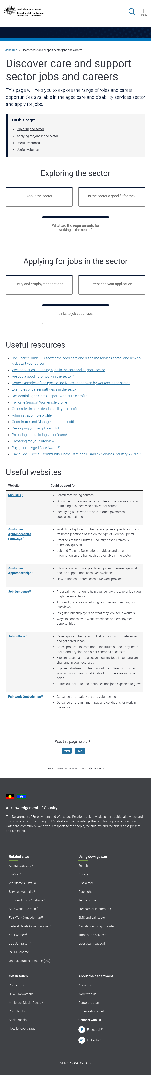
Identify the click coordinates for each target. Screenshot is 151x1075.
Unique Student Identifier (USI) (29, 961)
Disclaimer (85, 883)
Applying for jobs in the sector (37, 136)
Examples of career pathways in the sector (44, 389)
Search (83, 866)
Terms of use (87, 900)
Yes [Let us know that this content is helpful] (67, 751)
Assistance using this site (96, 926)
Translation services (92, 935)
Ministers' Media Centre (25, 1002)
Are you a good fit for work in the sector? (43, 376)
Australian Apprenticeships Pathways (19, 534)
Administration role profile (32, 415)
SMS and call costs (91, 917)
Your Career (17, 935)
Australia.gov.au (20, 866)
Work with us (87, 994)
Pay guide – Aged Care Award (35, 448)
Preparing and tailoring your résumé (39, 435)
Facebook (94, 1030)
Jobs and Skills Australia (26, 900)
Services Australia (21, 892)
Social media (18, 1020)
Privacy (83, 874)
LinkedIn (93, 1040)
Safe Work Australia (22, 909)
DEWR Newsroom (21, 994)
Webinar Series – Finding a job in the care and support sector (58, 370)
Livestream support (91, 943)
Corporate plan (88, 1002)
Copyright (85, 892)
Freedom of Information (94, 909)
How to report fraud (22, 1028)
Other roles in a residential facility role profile (45, 409)
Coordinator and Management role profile (44, 422)
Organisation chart (91, 1011)
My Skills (14, 495)
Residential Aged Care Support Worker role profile (49, 396)
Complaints (17, 1011)
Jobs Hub (11, 50)
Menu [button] (144, 15)
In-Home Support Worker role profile (39, 402)
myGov (14, 874)
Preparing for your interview (33, 441)
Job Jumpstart (18, 591)
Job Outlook (16, 636)
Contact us (16, 985)
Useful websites (28, 150)
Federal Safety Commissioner (29, 926)
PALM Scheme (19, 952)
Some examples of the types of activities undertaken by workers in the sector (71, 383)
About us (84, 985)
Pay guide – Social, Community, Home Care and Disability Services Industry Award (75, 454)
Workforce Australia (22, 883)
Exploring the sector (30, 129)
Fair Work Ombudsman (24, 697)
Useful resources (28, 143)
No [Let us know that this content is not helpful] (80, 751)
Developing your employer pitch (36, 428)
